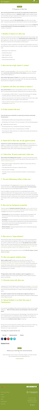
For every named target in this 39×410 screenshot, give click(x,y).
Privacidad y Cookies (32, 399)
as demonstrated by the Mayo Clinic (23, 71)
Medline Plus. (12, 103)
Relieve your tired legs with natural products (19, 350)
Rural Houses (3, 401)
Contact (3, 396)
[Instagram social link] (34, 405)
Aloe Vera (19, 6)
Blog (2, 399)
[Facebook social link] (2, 339)
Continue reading (19, 358)
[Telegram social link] (14, 339)
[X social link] (5, 339)
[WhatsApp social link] (11, 339)
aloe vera (4, 335)
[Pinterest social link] (8, 339)
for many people (34, 286)
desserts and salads (5, 252)
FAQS (2, 394)
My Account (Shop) (5, 392)
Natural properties (13, 335)
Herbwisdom (21, 185)
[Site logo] (5, 1)
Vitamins (21, 335)
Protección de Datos (32, 397)
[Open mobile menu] (37, 1)
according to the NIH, (23, 146)
